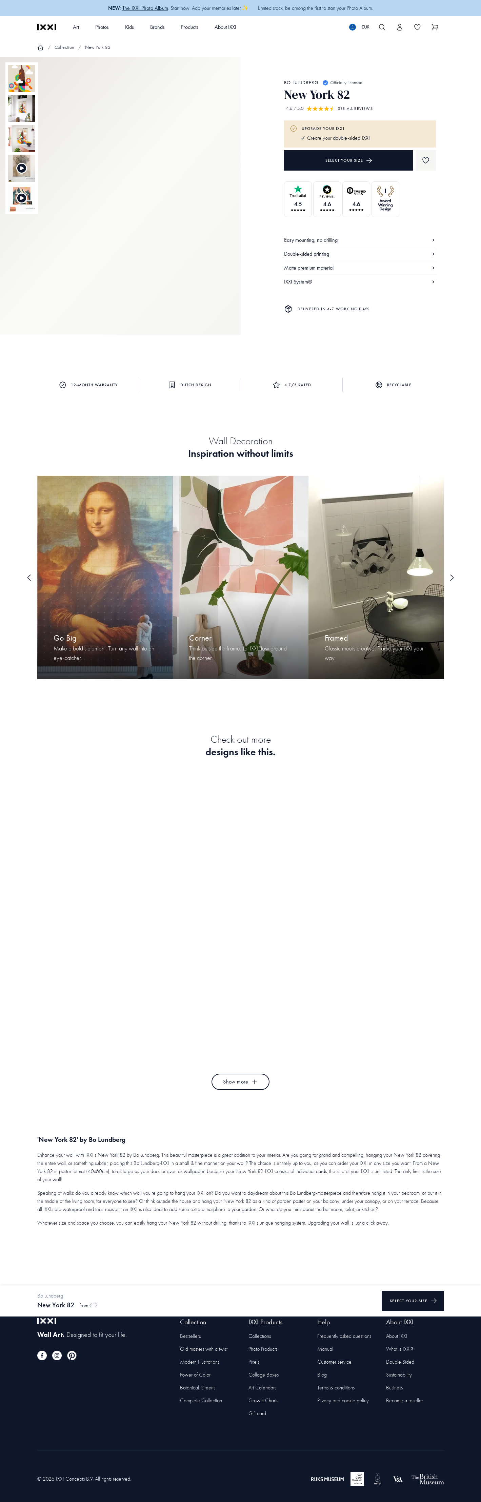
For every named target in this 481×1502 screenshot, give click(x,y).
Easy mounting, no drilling (360, 240)
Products (189, 27)
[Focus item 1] (120, 201)
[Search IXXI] (382, 27)
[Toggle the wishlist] (417, 27)
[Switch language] (359, 27)
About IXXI (225, 27)
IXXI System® (360, 281)
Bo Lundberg (301, 82)
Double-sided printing (360, 254)
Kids (129, 27)
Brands (157, 27)
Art (76, 27)
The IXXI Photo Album (145, 8)
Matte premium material (360, 268)
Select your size (349, 160)
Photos (102, 27)
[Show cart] (435, 27)
